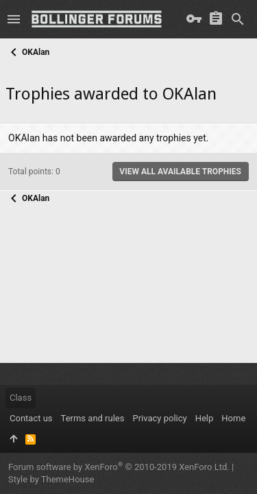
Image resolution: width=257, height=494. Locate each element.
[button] (13, 19)
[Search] (238, 19)
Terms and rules (93, 418)
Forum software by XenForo (119, 467)
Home (233, 418)
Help (204, 418)
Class (21, 397)
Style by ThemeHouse (51, 479)
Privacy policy (159, 418)
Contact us (31, 418)
